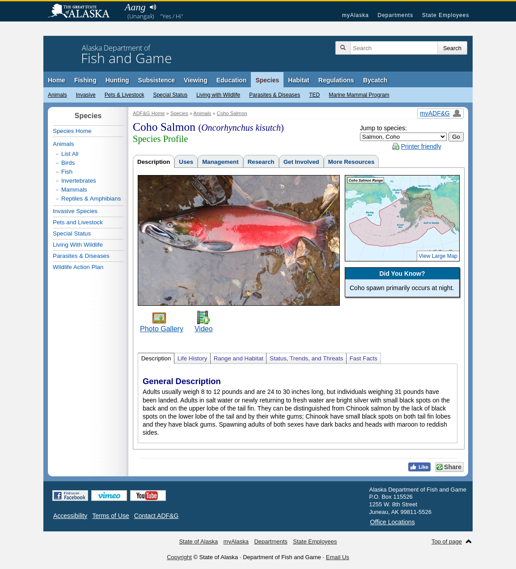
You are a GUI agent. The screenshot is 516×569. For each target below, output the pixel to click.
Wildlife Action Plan (78, 267)
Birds (68, 162)
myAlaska (355, 15)
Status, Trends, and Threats (306, 358)
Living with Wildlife (218, 95)
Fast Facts (363, 358)
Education (231, 80)
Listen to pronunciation (152, 7)
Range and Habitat (238, 358)
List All (70, 153)
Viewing (195, 80)
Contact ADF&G (156, 515)
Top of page (446, 541)
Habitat (298, 80)
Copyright (179, 557)
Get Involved (301, 161)
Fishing (85, 80)
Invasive (86, 95)
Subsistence (156, 80)
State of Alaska (83, 12)
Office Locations (392, 522)
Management (220, 161)
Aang (135, 7)
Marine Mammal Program (359, 95)
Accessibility (70, 515)
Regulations (336, 80)
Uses (186, 161)
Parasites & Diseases (274, 95)
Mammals (74, 189)
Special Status (170, 95)
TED (314, 95)
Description (153, 161)
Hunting (117, 80)
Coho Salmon (232, 113)
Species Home (72, 131)
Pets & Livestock (124, 95)
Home (56, 80)
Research (261, 161)
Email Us (337, 557)
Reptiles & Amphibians (91, 198)
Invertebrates (78, 180)
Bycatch (375, 80)
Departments (395, 15)
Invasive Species (75, 211)
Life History (192, 358)
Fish (66, 171)
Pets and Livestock (78, 222)
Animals (57, 95)
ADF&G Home (149, 113)
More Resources (351, 161)
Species (267, 80)
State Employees (445, 15)
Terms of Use (110, 515)
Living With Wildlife (78, 244)
